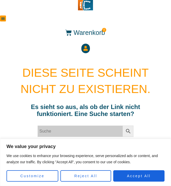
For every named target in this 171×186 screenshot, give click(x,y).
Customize (32, 176)
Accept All (139, 176)
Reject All (85, 176)
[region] (85, 162)
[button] (3, 18)
